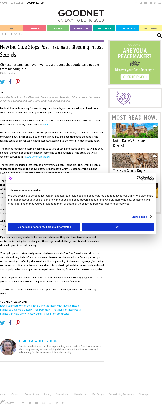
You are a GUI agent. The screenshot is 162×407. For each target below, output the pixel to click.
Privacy (47, 394)
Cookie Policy (63, 394)
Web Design (98, 394)
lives (45, 124)
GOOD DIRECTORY (36, 2)
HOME (3, 34)
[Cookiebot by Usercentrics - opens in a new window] (139, 178)
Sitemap (143, 394)
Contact (15, 394)
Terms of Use (32, 394)
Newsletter (80, 394)
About (3, 394)
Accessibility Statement (121, 394)
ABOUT (3, 2)
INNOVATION (16, 34)
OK (118, 226)
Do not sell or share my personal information (44, 226)
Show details (139, 216)
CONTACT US (17, 2)
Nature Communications (37, 156)
